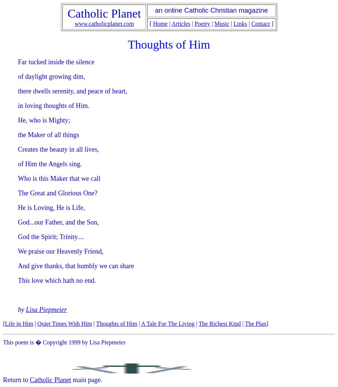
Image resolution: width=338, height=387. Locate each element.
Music (221, 24)
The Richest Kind (220, 324)
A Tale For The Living (168, 324)
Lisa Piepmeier (46, 309)
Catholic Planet (50, 380)
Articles (180, 24)
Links (240, 24)
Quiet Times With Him (64, 324)
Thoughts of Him (116, 324)
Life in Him (19, 324)
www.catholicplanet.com (104, 24)
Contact (260, 24)
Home (160, 24)
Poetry (202, 24)
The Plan (255, 324)
